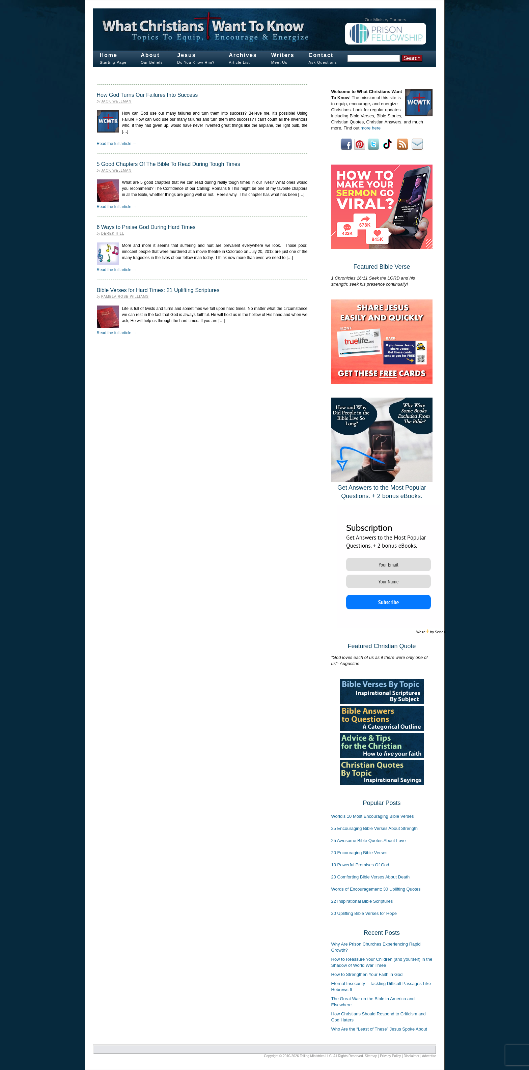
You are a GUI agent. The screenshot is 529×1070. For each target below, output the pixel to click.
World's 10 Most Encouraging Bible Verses (372, 816)
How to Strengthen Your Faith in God (367, 974)
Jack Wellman (116, 101)
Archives (243, 55)
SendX (440, 631)
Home (108, 55)
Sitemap (371, 1056)
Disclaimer (412, 1056)
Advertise (429, 1056)
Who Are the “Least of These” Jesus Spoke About (379, 1029)
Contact (321, 55)
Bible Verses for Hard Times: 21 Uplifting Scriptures (158, 290)
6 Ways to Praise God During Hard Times (146, 227)
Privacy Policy (390, 1056)
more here (371, 128)
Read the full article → (117, 143)
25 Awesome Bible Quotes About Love (368, 840)
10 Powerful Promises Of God (360, 864)
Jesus (186, 55)
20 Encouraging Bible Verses (359, 852)
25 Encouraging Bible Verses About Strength (374, 828)
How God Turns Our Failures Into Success (147, 95)
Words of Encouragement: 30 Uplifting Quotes (376, 889)
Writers (283, 55)
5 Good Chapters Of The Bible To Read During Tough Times (168, 164)
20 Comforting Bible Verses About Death (370, 876)
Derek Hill (112, 233)
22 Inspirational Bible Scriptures (362, 901)
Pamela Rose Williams (125, 296)
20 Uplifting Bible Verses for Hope (364, 913)
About (150, 55)
